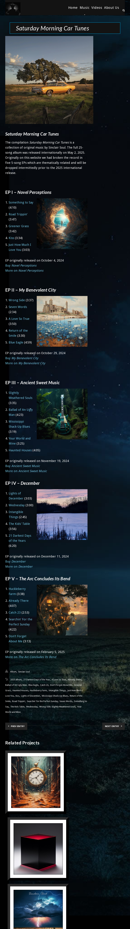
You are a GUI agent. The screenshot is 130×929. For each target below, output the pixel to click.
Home (73, 8)
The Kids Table (17, 706)
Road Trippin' (18, 701)
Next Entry (113, 725)
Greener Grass (19, 226)
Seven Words (18, 306)
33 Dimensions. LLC (74, 921)
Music (85, 8)
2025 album (16, 679)
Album (13, 671)
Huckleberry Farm (38, 690)
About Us (111, 8)
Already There (19, 600)
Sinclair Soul (24, 671)
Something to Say (21, 202)
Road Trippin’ (18, 214)
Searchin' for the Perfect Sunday (42, 701)
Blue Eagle (16, 342)
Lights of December (30, 695)
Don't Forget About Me (61, 684)
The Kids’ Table (19, 523)
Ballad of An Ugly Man (16, 684)
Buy (20, 265)
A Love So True (19, 318)
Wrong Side (17, 300)
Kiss (11, 237)
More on (24, 270)
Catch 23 (15, 612)
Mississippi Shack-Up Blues (55, 695)
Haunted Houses (20, 450)
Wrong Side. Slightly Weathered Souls (57, 706)
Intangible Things (57, 690)
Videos (96, 8)
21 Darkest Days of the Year (36, 679)
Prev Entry (16, 725)
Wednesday (17, 505)
